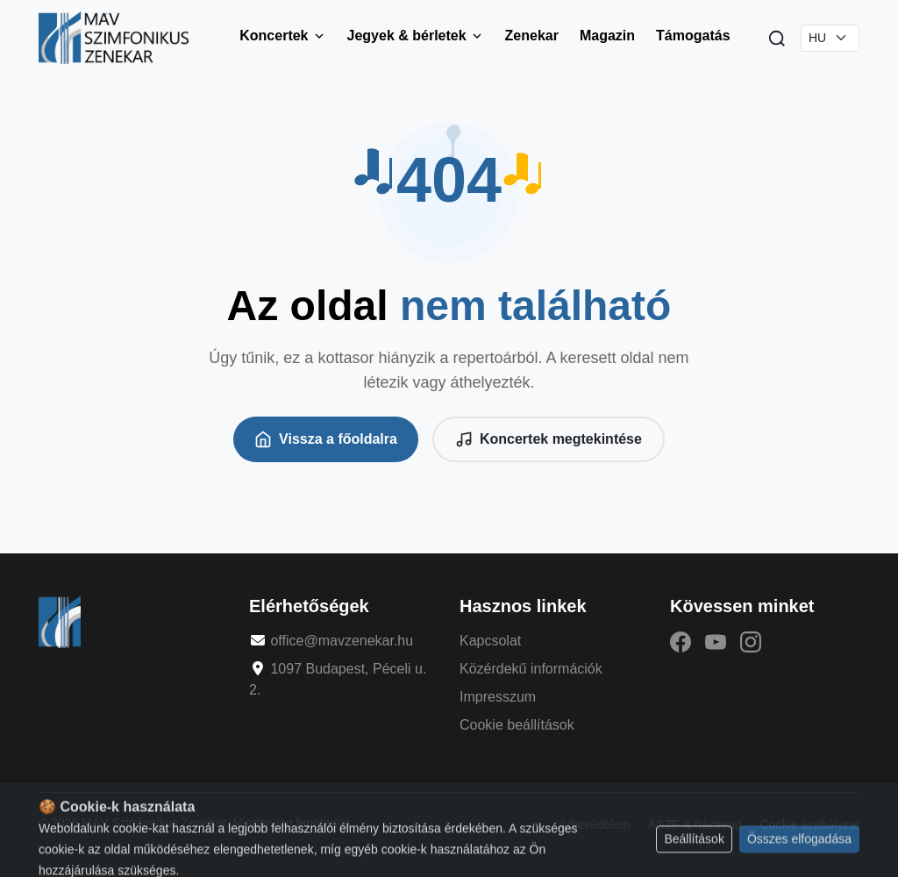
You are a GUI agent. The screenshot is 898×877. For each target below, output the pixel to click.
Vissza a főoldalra (325, 439)
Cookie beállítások (517, 724)
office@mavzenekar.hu (341, 640)
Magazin (607, 35)
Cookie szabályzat (809, 824)
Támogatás (693, 35)
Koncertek (282, 35)
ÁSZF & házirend (695, 824)
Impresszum (498, 696)
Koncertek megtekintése (548, 439)
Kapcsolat (490, 640)
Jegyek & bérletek (415, 35)
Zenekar (532, 35)
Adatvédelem (595, 824)
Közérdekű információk (531, 668)
